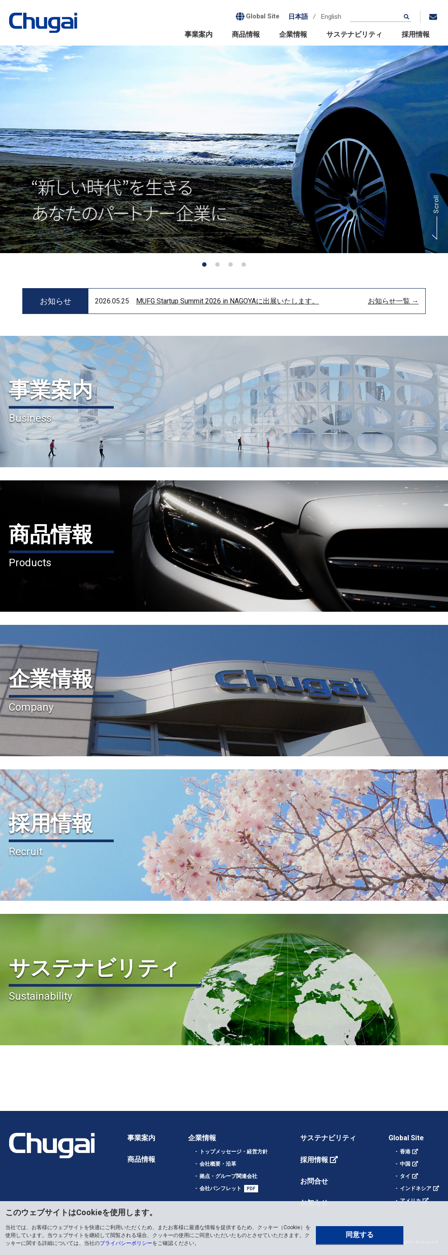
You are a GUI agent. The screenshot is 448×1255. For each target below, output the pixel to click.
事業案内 (199, 34)
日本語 (298, 17)
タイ (405, 1176)
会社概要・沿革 (218, 1164)
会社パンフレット (221, 1188)
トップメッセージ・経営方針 (234, 1152)
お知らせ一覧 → (393, 301)
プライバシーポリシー (126, 1243)
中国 (405, 1164)
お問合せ (314, 1181)
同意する (360, 1234)
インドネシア (415, 1188)
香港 (405, 1152)
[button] (204, 264)
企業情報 (293, 34)
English (331, 17)
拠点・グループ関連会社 (228, 1176)
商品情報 (246, 34)
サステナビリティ (354, 34)
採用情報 (416, 34)
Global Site (406, 1138)
